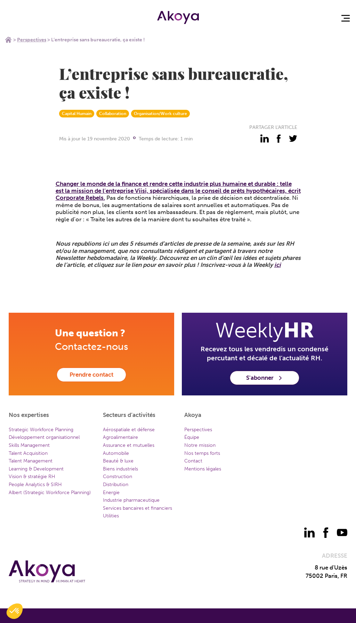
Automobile (116, 453)
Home (8, 39)
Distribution (115, 484)
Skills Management (29, 445)
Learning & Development (36, 469)
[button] (14, 611)
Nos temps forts (202, 453)
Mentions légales (202, 469)
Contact (193, 461)
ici (277, 264)
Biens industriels (120, 469)
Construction (117, 476)
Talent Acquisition (28, 453)
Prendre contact (91, 374)
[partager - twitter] (293, 138)
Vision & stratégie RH (32, 476)
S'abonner (264, 377)
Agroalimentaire (120, 437)
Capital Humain (76, 113)
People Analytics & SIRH (35, 484)
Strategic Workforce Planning (41, 430)
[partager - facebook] (279, 138)
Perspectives (31, 40)
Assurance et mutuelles (128, 445)
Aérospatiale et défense (129, 430)
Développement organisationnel (44, 437)
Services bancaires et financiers (137, 508)
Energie (111, 492)
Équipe (191, 437)
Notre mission (200, 445)
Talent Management (30, 461)
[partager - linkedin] (264, 138)
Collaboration (112, 113)
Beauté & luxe (118, 461)
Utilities (111, 516)
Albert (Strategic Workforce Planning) (50, 492)
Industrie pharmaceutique (131, 500)
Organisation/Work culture (160, 113)
